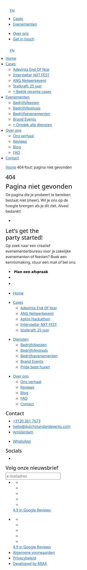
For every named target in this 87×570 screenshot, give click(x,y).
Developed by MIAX (30, 563)
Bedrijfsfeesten (26, 102)
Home (11, 58)
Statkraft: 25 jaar (27, 86)
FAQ (16, 152)
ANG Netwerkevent (29, 80)
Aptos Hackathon (35, 319)
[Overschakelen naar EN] (12, 10)
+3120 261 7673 (26, 421)
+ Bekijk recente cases (32, 91)
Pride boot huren (35, 367)
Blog (17, 146)
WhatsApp (22, 441)
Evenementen (25, 24)
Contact (12, 158)
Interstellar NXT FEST (31, 75)
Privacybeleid (24, 558)
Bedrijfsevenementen (31, 113)
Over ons (21, 33)
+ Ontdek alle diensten (32, 124)
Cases (18, 18)
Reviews (20, 141)
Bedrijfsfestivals (26, 108)
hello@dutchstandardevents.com (41, 426)
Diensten (21, 339)
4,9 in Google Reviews (32, 510)
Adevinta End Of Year (31, 69)
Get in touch (23, 39)
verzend (68, 476)
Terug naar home (30, 221)
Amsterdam (23, 432)
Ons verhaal (23, 135)
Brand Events (24, 119)
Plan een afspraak (31, 271)
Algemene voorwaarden (34, 552)
